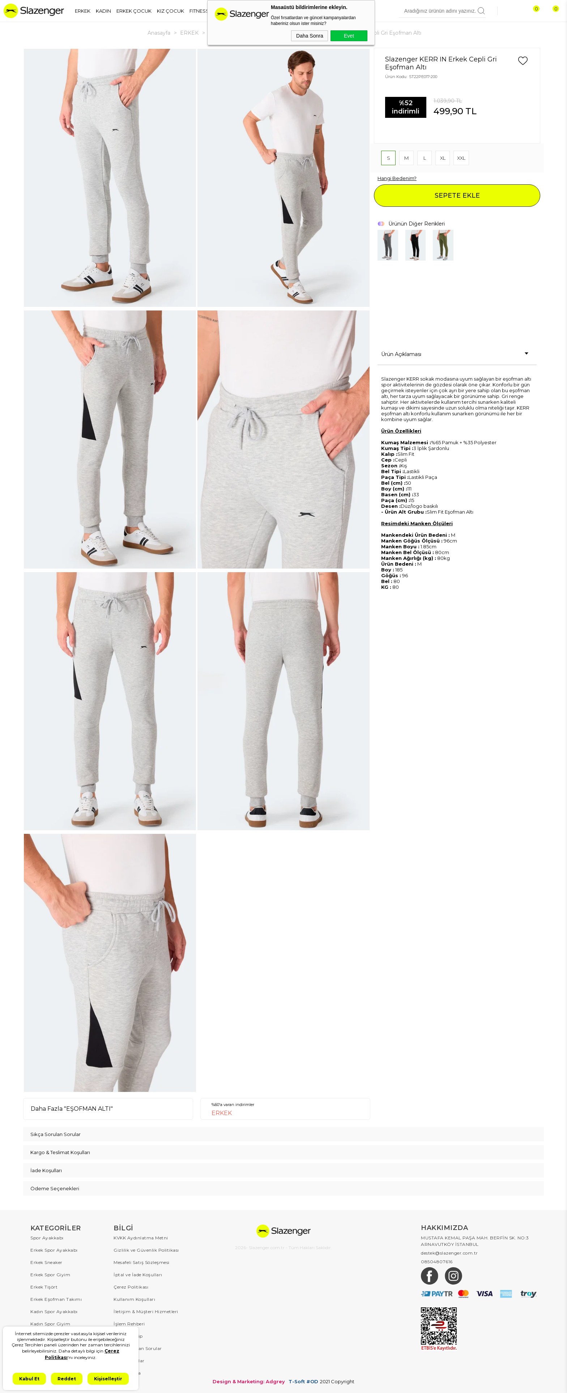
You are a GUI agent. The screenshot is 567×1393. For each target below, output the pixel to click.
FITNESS (199, 11)
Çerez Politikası (131, 1287)
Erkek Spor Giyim (50, 1274)
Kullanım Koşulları (134, 1299)
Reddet (66, 1378)
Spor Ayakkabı (47, 1237)
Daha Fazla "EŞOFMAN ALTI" (72, 1108)
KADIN (103, 11)
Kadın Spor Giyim (50, 1323)
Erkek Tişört (43, 1287)
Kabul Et (29, 1378)
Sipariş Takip (128, 1336)
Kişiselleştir (108, 1378)
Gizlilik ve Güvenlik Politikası (146, 1250)
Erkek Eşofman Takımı (56, 1299)
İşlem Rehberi (129, 1323)
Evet (349, 36)
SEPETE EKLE (457, 196)
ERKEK (82, 11)
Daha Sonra (309, 36)
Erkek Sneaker (46, 1262)
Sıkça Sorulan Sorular (138, 1348)
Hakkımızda (127, 1373)
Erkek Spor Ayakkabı (54, 1250)
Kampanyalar (129, 1360)
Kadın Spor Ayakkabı (54, 1311)
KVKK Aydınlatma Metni (141, 1237)
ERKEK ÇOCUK (134, 11)
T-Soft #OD (303, 1381)
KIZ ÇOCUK (170, 11)
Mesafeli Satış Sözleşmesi (142, 1262)
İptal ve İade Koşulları (138, 1274)
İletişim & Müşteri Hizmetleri (146, 1311)
